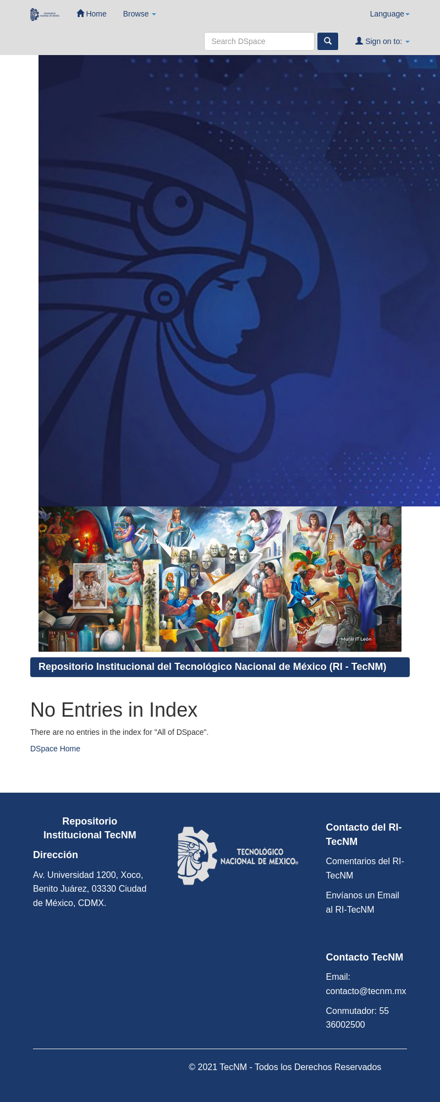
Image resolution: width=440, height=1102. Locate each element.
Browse (140, 13)
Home (91, 13)
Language (390, 13)
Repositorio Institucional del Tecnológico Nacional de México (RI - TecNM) (212, 666)
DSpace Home (55, 748)
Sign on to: (382, 41)
